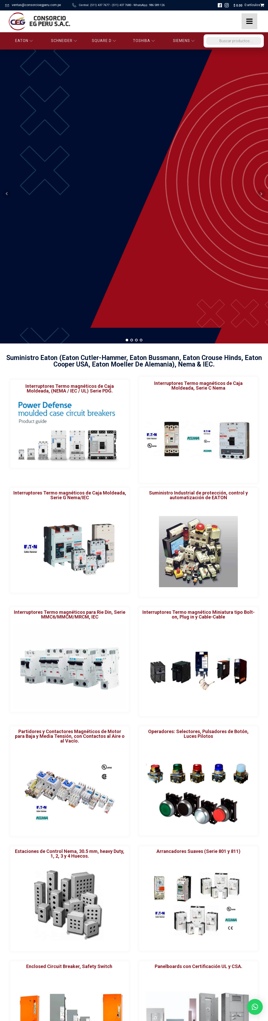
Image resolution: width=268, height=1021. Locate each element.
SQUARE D (104, 41)
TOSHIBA (144, 41)
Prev (7, 59)
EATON (24, 41)
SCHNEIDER (64, 41)
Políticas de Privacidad (27, 992)
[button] (255, 1007)
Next (261, 59)
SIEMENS (184, 41)
